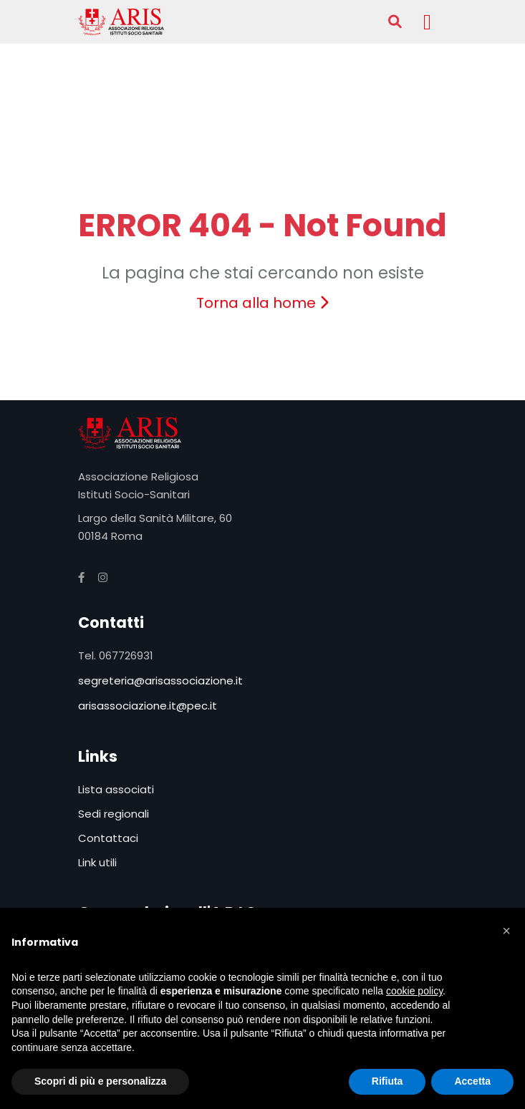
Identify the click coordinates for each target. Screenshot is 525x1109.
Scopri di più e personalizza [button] (100, 1081)
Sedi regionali (113, 813)
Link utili (97, 862)
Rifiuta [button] (387, 1081)
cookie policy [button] (414, 991)
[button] (506, 930)
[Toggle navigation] (428, 22)
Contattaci (108, 838)
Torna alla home (262, 303)
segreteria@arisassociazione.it (160, 680)
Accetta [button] (472, 1081)
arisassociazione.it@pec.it (147, 705)
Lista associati (116, 789)
